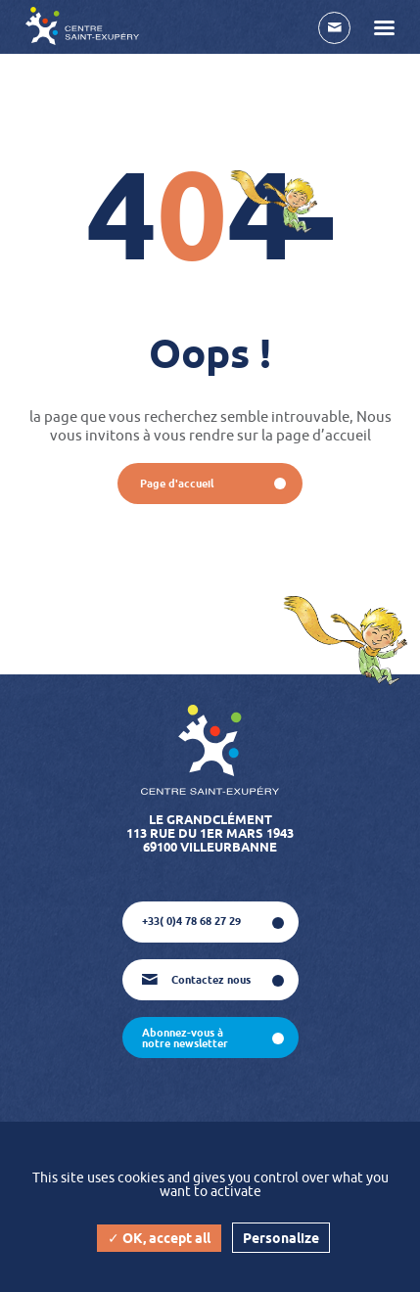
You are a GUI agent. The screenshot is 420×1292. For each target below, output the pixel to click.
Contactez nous (196, 980)
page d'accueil (176, 483)
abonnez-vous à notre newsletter (185, 1038)
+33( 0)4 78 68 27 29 (191, 921)
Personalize (281, 1238)
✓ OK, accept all (159, 1238)
